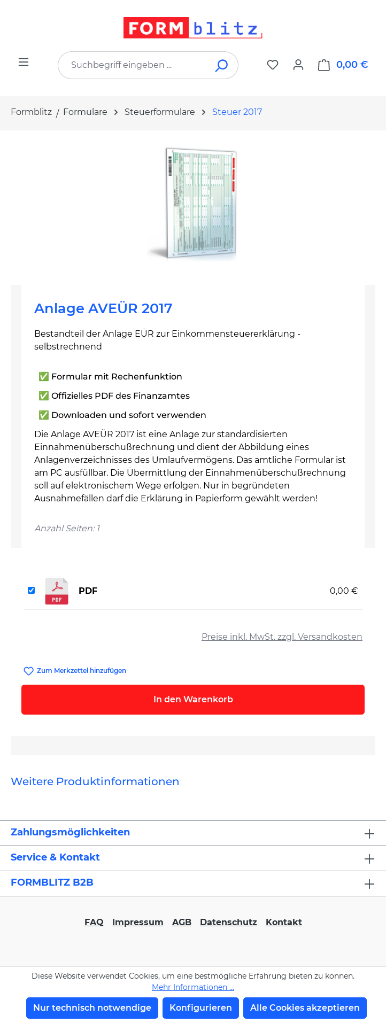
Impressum (138, 922)
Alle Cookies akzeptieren (305, 1008)
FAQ (94, 922)
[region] (193, 203)
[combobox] (132, 65)
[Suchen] (222, 65)
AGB (181, 922)
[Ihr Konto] (298, 64)
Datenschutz (228, 922)
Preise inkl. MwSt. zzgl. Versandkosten (282, 637)
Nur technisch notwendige (92, 1008)
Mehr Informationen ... (193, 987)
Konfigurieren (200, 1008)
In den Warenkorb (193, 699)
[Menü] (23, 62)
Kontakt (284, 922)
